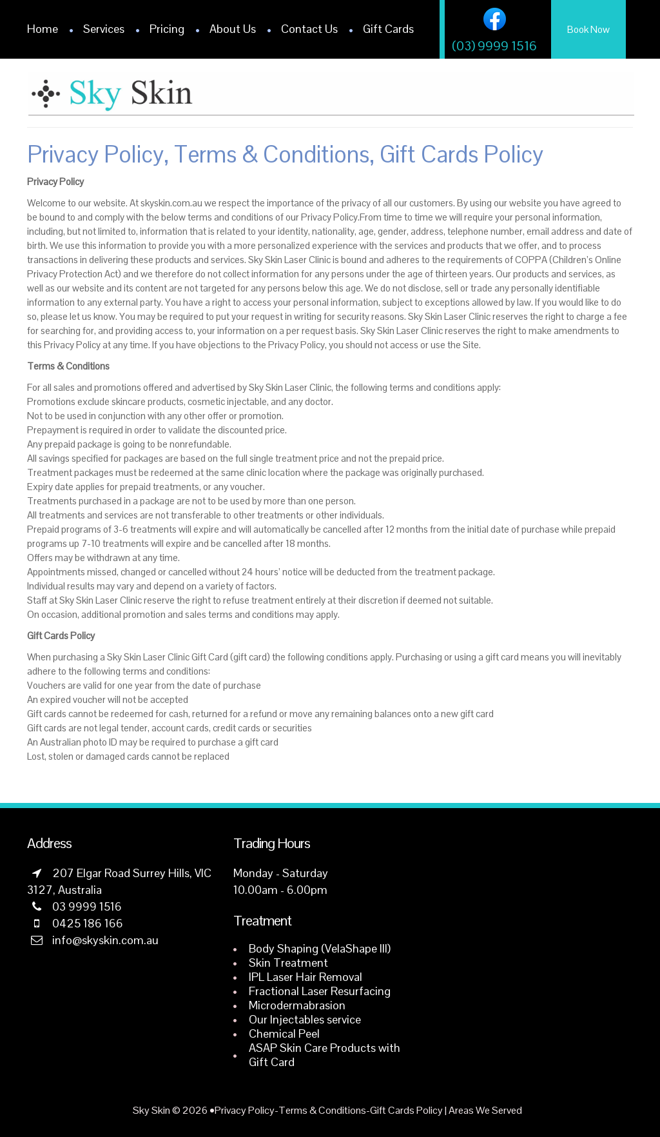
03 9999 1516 (87, 906)
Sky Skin (151, 1110)
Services (103, 28)
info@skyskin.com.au (105, 940)
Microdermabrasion (297, 1005)
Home (42, 28)
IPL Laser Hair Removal (305, 976)
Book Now (588, 29)
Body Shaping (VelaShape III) (320, 948)
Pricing (167, 28)
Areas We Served (485, 1110)
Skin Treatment (288, 962)
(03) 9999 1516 (494, 45)
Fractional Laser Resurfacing (320, 991)
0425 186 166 (87, 923)
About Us (232, 28)
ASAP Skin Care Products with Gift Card (324, 1054)
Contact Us (309, 28)
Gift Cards (388, 28)
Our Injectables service (305, 1019)
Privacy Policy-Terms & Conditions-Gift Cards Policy (329, 1110)
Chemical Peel (284, 1033)
